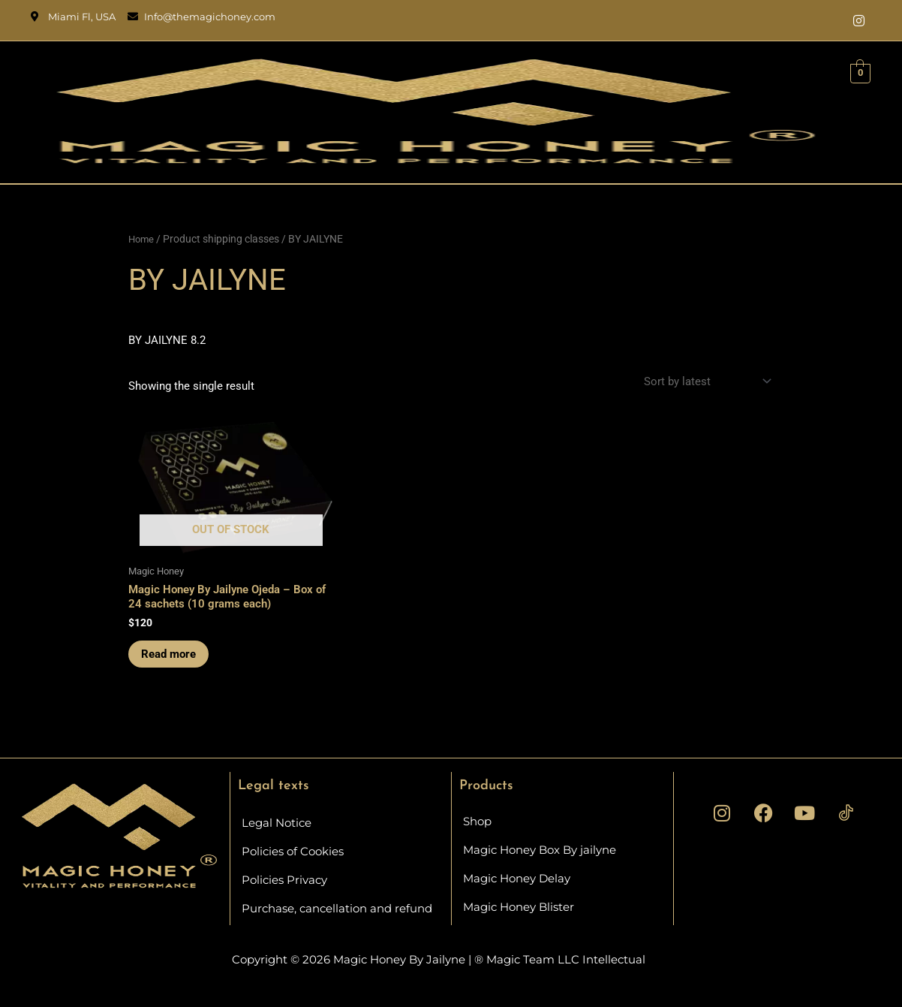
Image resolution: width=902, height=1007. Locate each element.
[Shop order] (706, 381)
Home (142, 239)
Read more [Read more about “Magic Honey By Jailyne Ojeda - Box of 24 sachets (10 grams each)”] (170, 656)
